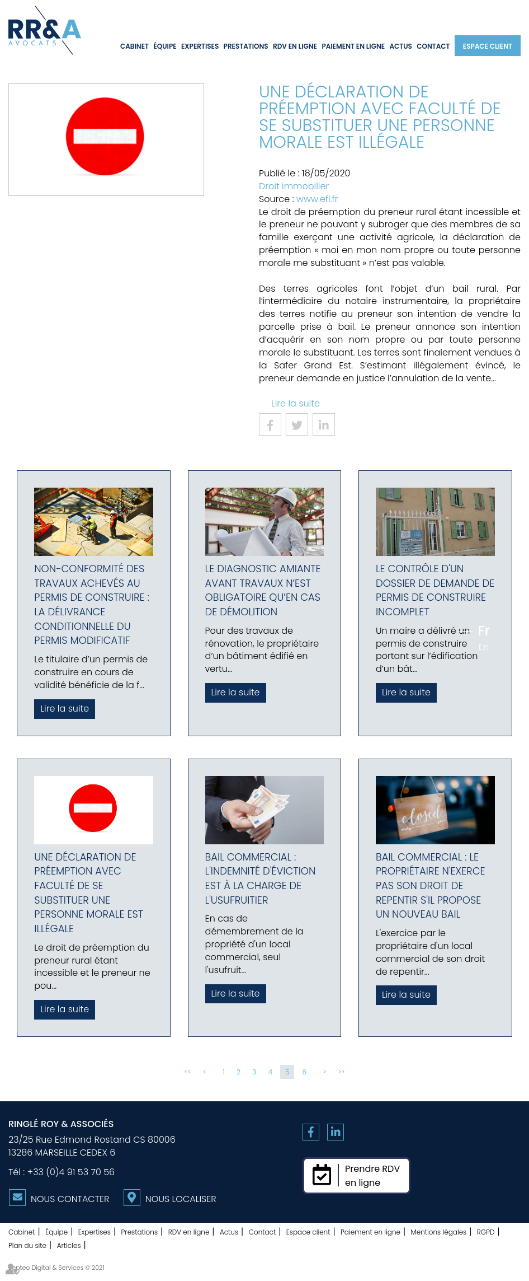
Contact (433, 46)
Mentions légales (439, 1232)
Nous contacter (70, 1199)
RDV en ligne (295, 46)
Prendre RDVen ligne (372, 1175)
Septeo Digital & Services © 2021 (56, 1267)
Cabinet (134, 46)
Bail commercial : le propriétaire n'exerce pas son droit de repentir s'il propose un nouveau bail (430, 886)
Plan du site (27, 1245)
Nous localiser (180, 1199)
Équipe (164, 46)
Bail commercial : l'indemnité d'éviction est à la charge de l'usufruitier (260, 878)
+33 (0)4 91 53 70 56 (71, 1172)
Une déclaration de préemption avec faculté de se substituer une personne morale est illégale (88, 893)
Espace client (487, 46)
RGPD (486, 1232)
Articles (69, 1245)
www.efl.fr (317, 199)
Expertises (200, 46)
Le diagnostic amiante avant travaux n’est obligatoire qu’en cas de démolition (263, 590)
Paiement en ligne (353, 46)
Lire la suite (295, 403)
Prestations (246, 46)
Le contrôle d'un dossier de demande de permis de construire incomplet (435, 590)
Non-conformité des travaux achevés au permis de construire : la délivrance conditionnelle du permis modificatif (91, 605)
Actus (400, 46)
